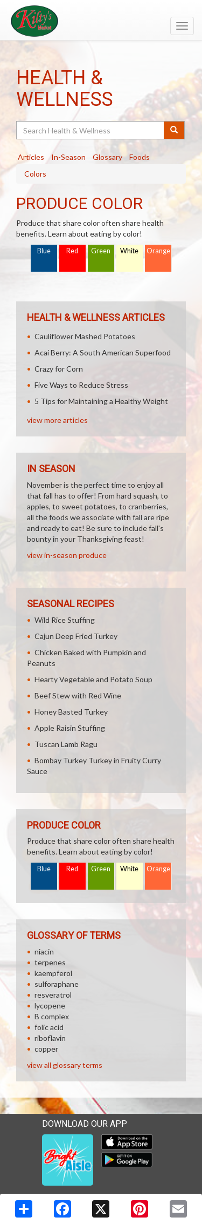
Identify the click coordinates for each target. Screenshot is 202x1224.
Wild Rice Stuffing (64, 619)
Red (72, 251)
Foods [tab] (139, 157)
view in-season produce (67, 555)
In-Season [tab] (68, 157)
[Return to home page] (101, 21)
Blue (44, 251)
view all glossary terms (64, 1065)
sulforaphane (56, 983)
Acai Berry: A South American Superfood (102, 352)
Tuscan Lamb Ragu (65, 744)
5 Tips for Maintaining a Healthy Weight (101, 401)
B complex (51, 1016)
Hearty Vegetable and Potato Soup (93, 679)
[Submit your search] (174, 130)
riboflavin (50, 1038)
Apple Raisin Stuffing (69, 727)
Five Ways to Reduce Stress (81, 384)
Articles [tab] (31, 157)
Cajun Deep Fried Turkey (75, 636)
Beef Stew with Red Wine (77, 695)
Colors (35, 173)
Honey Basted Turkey (71, 711)
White (129, 251)
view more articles (57, 420)
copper (46, 1048)
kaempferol (53, 973)
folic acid (49, 1027)
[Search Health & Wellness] (90, 130)
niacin (44, 951)
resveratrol (53, 994)
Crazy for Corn (58, 368)
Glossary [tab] (107, 157)
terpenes (50, 962)
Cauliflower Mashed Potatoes (84, 336)
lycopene (49, 1005)
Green (100, 251)
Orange (158, 251)
